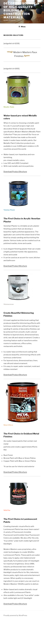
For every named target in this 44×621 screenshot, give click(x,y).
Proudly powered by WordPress (15, 615)
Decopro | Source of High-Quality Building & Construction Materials (20, 10)
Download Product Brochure (15, 172)
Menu (22, 27)
